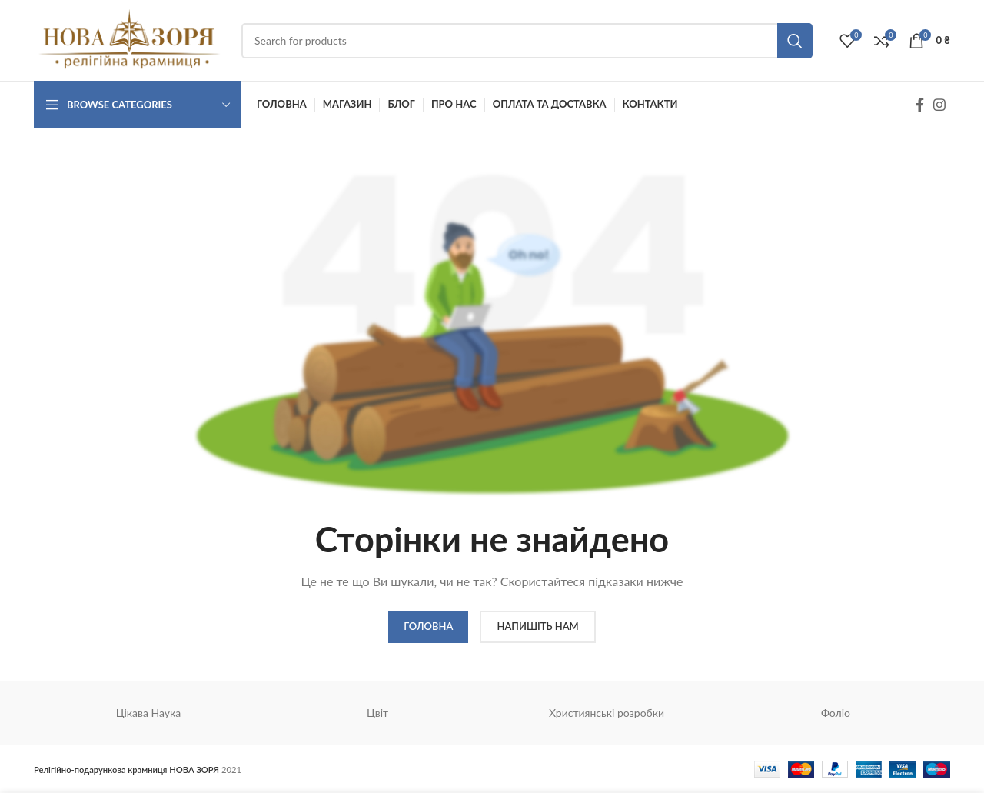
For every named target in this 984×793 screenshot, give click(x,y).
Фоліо (835, 712)
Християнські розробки (606, 712)
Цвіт (377, 712)
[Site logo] (130, 38)
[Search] (527, 40)
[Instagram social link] (939, 104)
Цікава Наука (148, 712)
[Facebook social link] (920, 104)
